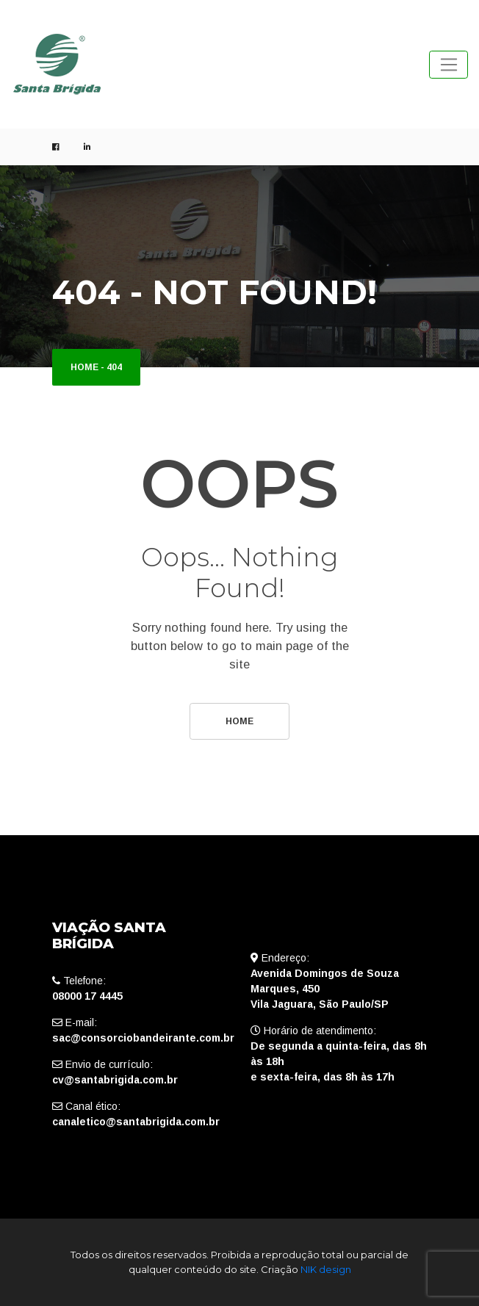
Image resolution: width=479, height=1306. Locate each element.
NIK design (325, 1269)
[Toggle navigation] (448, 65)
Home (84, 367)
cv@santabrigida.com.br (115, 1080)
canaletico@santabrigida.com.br (136, 1122)
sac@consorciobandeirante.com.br (143, 1038)
